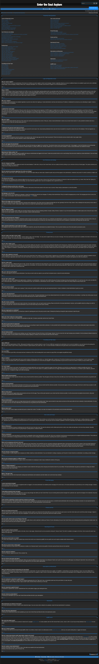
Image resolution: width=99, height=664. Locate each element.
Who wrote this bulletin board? (56, 65)
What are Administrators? (55, 19)
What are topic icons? (6, 74)
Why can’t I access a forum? (7, 53)
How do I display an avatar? (7, 40)
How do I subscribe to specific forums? (57, 54)
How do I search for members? (56, 47)
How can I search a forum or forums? (57, 43)
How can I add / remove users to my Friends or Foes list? (61, 39)
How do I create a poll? (6, 50)
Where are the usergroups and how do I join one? (59, 23)
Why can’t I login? (5, 24)
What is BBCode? (5, 64)
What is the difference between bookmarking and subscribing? (62, 52)
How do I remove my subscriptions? (57, 55)
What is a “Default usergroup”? (56, 26)
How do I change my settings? (7, 33)
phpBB (31, 195)
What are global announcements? (8, 69)
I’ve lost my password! (6, 26)
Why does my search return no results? (57, 44)
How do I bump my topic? (6, 60)
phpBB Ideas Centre (56, 629)
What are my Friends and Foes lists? (57, 38)
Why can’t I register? (5, 22)
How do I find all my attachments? (56, 61)
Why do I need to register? (7, 19)
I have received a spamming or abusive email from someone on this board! (64, 34)
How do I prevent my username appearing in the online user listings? (14, 34)
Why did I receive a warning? (7, 56)
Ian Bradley (58, 659)
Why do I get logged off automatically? (9, 27)
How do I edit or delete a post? (7, 47)
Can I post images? (5, 68)
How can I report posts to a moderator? (9, 57)
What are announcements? (7, 70)
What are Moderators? (54, 20)
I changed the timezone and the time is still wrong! (11, 36)
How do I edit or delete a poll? (7, 52)
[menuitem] (50, 9)
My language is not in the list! (7, 37)
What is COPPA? (5, 20)
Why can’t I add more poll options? (8, 51)
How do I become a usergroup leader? (57, 24)
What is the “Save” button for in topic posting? (10, 58)
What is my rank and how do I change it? (9, 41)
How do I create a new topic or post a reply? (10, 46)
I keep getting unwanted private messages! (58, 33)
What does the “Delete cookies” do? (8, 29)
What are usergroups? (54, 22)
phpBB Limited (36, 621)
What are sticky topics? (6, 71)
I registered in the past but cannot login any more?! (11, 25)
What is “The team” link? (55, 27)
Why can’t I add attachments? (7, 54)
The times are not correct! (6, 35)
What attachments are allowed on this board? (58, 59)
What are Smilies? (5, 67)
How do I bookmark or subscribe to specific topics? (59, 53)
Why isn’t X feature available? (56, 66)
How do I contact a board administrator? (57, 68)
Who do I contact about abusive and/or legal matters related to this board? (64, 67)
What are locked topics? (6, 73)
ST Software (45, 659)
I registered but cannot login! (7, 23)
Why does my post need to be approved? (9, 59)
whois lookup (86, 636)
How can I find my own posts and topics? (58, 48)
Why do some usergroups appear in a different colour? (60, 25)
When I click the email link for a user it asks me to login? (12, 42)
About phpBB (89, 621)
